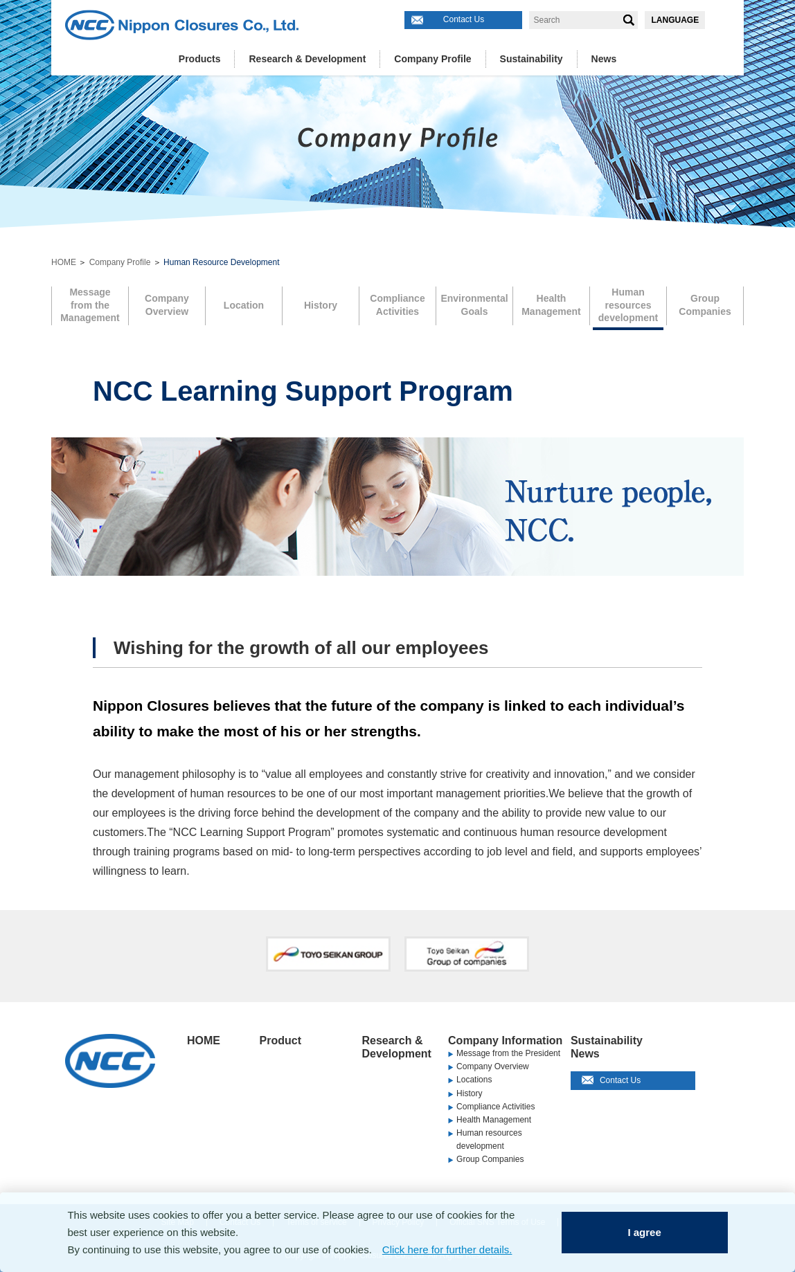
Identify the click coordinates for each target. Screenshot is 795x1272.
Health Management (493, 1120)
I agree (644, 1232)
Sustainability (531, 58)
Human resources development (489, 1139)
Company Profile (432, 58)
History (469, 1093)
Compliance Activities (495, 1106)
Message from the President (508, 1053)
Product (280, 1040)
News (604, 58)
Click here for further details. (447, 1249)
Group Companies (490, 1159)
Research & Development (307, 58)
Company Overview (492, 1066)
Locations (474, 1079)
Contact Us (463, 19)
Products (200, 58)
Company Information (505, 1040)
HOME (63, 262)
